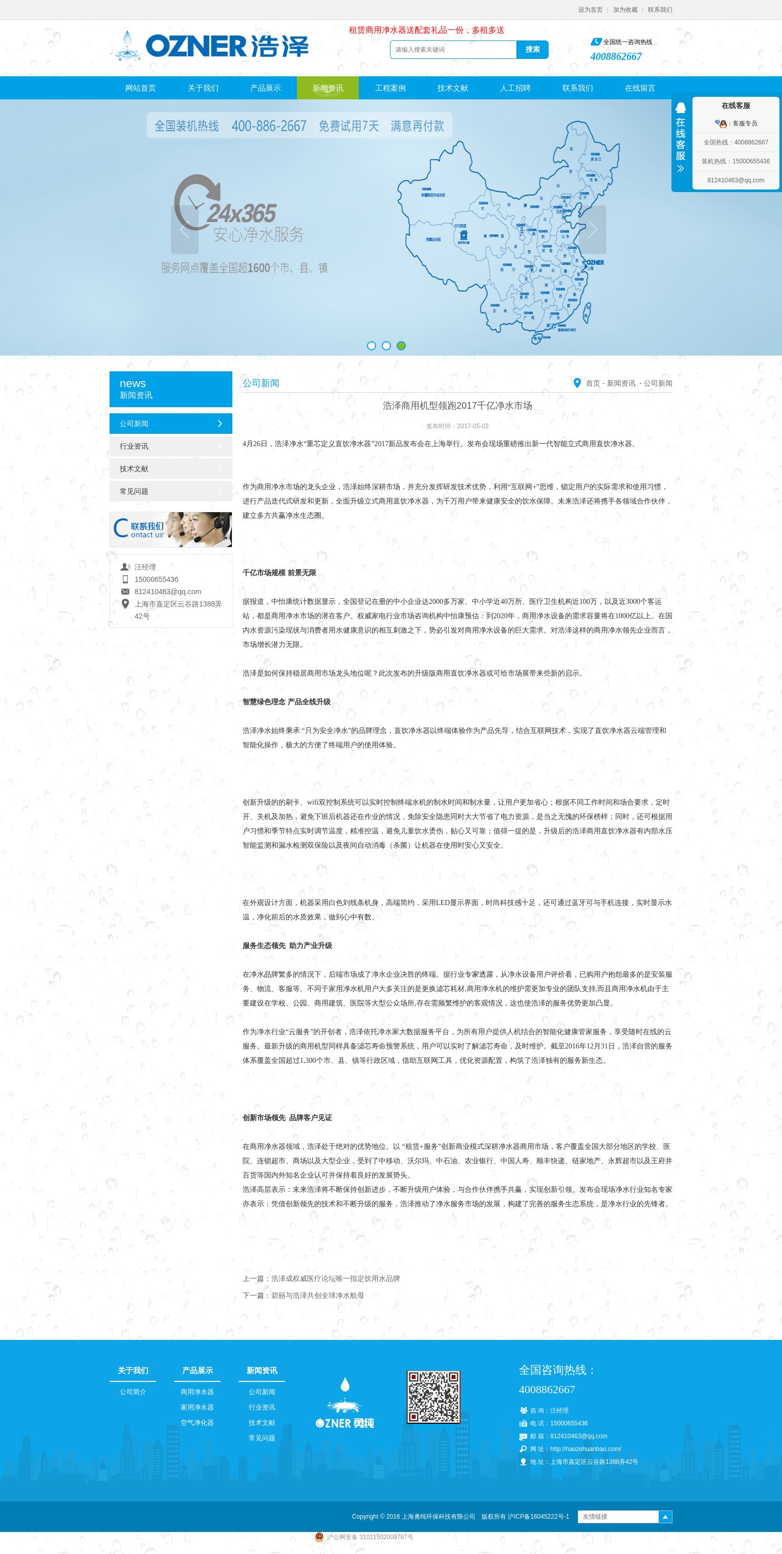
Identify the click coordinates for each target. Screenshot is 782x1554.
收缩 (680, 139)
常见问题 (134, 491)
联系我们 (660, 9)
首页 (593, 383)
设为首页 (590, 9)
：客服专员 (736, 123)
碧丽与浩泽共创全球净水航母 (317, 1295)
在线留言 (640, 87)
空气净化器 (197, 1422)
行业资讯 (134, 446)
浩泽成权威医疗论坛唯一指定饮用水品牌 (335, 1278)
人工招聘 (515, 87)
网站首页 (140, 87)
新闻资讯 (328, 87)
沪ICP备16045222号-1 (538, 1516)
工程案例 (390, 87)
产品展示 (265, 87)
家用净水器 (197, 1407)
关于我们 (203, 87)
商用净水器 (197, 1392)
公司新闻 (134, 423)
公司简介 (133, 1392)
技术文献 (453, 87)
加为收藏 (625, 9)
